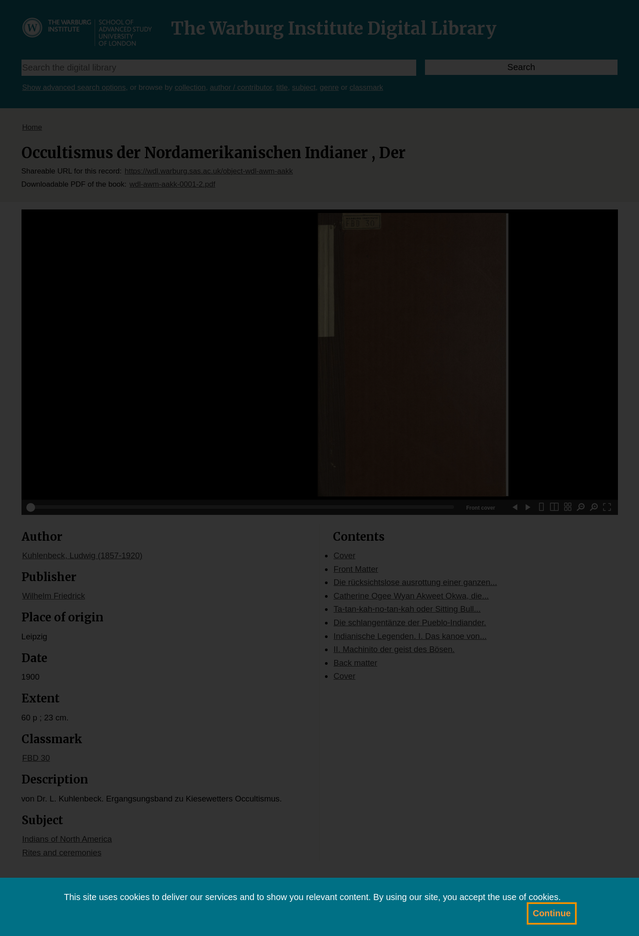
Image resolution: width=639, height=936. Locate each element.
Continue (552, 913)
